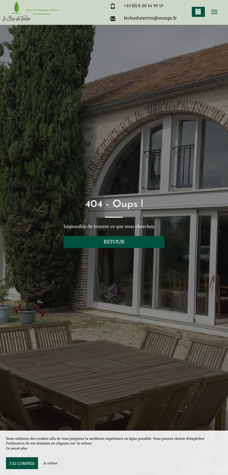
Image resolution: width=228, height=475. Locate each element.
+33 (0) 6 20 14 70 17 (143, 6)
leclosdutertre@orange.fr (150, 18)
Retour (114, 241)
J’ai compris (22, 463)
